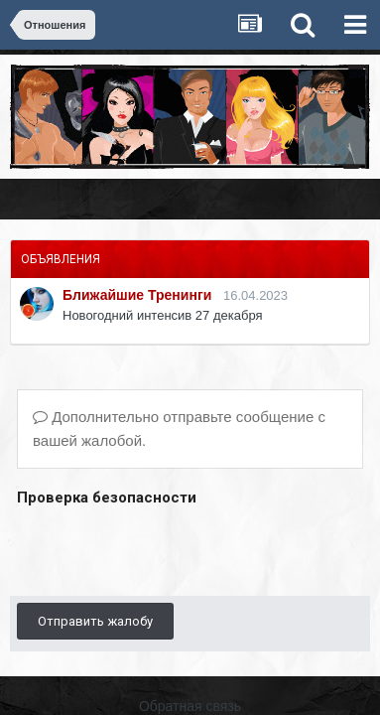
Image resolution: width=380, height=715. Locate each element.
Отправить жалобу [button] (95, 621)
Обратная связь (190, 706)
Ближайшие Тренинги (137, 295)
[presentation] (167, 550)
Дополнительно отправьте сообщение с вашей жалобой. (179, 428)
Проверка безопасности (106, 497)
